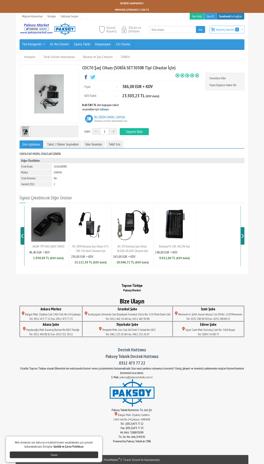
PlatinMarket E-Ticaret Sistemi (122, 460)
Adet (87, 131)
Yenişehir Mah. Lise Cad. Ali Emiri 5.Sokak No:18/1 (127, 330)
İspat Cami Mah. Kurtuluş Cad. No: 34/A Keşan (208, 330)
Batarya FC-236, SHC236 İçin (174, 246)
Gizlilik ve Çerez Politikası (68, 446)
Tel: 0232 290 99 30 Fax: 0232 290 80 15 (208, 319)
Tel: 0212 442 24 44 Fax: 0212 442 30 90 (127, 319)
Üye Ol (210, 16)
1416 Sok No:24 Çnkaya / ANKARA (132, 419)
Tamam (53, 455)
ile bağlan (230, 16)
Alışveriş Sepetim (228, 29)
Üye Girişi (197, 16)
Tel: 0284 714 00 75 (208, 334)
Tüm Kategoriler (32, 44)
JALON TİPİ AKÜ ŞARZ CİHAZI (48, 246)
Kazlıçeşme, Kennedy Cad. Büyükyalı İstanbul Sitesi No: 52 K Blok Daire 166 (127, 314)
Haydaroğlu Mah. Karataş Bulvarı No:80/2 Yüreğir (50, 330)
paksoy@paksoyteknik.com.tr (136, 377)
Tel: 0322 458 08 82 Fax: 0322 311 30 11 (51, 334)
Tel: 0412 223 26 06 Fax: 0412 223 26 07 (127, 334)
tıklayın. (105, 109)
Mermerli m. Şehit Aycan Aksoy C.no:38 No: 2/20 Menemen (208, 314)
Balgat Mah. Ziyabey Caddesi (132, 415)
